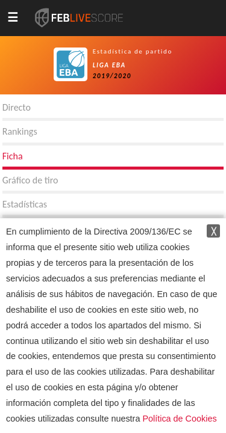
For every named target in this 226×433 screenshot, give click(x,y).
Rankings (19, 131)
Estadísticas (24, 204)
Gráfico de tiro (30, 180)
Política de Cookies (179, 418)
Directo (16, 107)
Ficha (12, 156)
